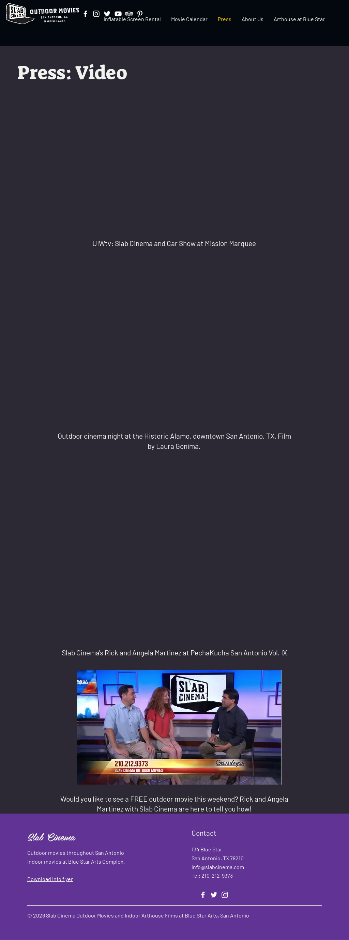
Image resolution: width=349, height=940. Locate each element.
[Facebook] (203, 895)
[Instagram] (225, 895)
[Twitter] (214, 895)
